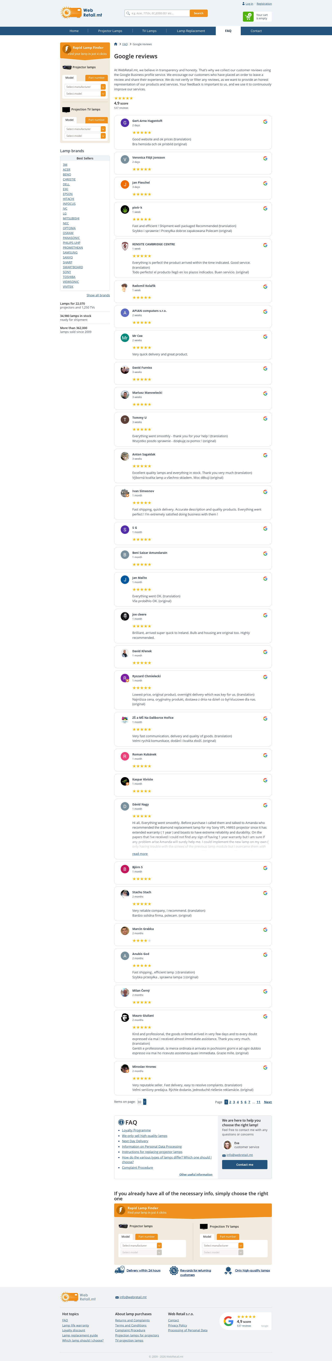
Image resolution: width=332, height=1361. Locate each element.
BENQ (67, 174)
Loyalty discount (73, 1330)
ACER (66, 170)
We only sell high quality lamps (144, 1135)
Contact (173, 1320)
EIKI (65, 189)
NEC (66, 223)
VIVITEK (68, 287)
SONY (67, 272)
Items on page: (125, 1101)
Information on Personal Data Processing (152, 1146)
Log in (249, 4)
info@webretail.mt (240, 1155)
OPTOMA (69, 228)
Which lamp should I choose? (83, 1340)
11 (258, 1102)
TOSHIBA (69, 277)
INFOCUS (69, 204)
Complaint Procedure (137, 1167)
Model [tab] (126, 1236)
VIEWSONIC (71, 282)
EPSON (68, 194)
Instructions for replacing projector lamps (152, 1152)
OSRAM (68, 233)
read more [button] (140, 853)
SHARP (67, 262)
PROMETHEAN (73, 248)
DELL (66, 184)
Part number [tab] (146, 1236)
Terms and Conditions (131, 1325)
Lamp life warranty (75, 1325)
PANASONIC (71, 238)
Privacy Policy (177, 1325)
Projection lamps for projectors (137, 1335)
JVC (65, 209)
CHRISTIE (69, 179)
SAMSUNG (70, 252)
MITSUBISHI (71, 218)
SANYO (68, 257)
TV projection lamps (129, 1340)
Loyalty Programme (136, 1130)
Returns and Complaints (132, 1320)
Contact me (244, 1165)
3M (65, 165)
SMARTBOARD (73, 267)
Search (198, 13)
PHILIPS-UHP (71, 243)
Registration (264, 4)
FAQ (65, 1320)
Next (268, 1102)
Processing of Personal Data (188, 1330)
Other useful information (195, 1174)
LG (64, 213)
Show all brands (98, 295)
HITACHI (68, 199)
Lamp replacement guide (80, 1335)
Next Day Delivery (135, 1141)
